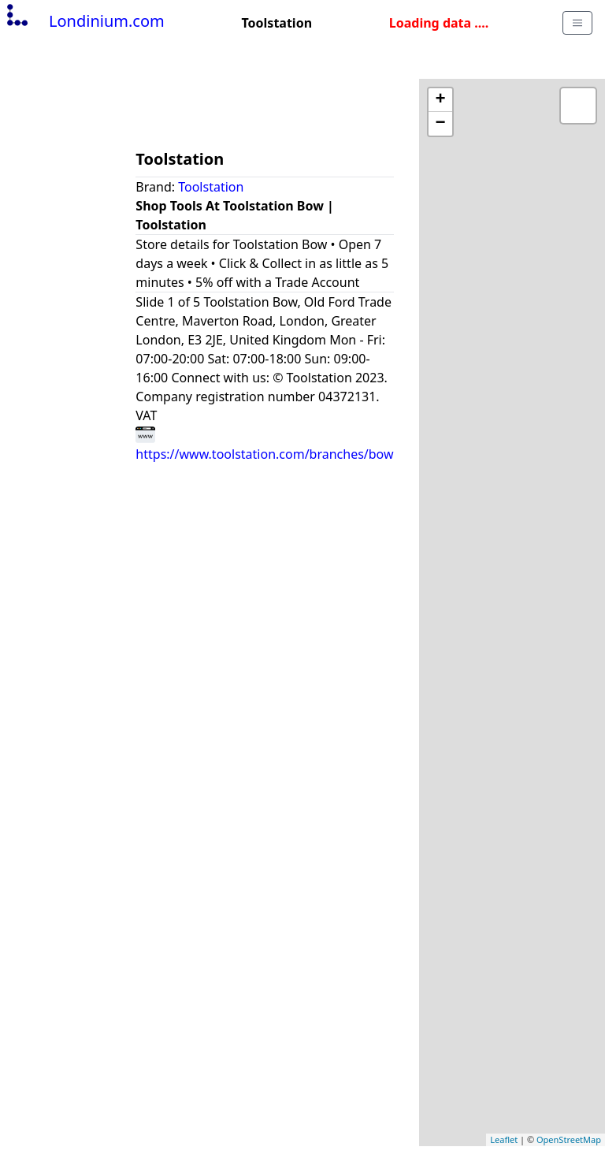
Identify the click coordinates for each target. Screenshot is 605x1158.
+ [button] (440, 100)
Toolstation (210, 186)
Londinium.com (84, 21)
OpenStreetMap (568, 1139)
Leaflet (504, 1139)
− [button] (440, 124)
